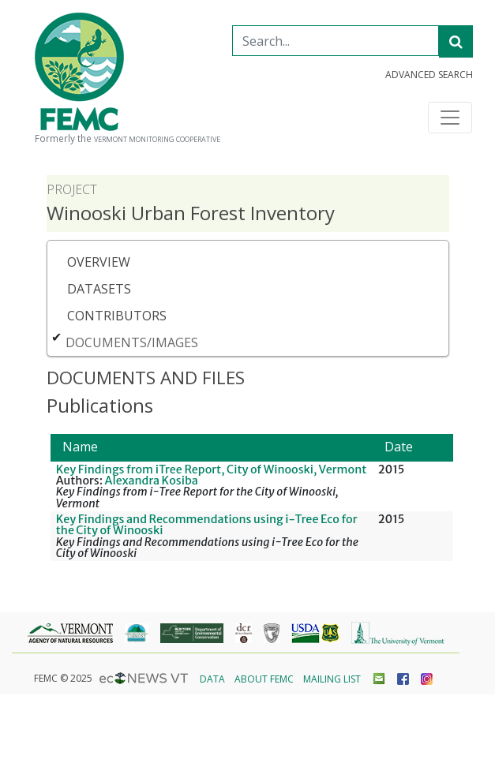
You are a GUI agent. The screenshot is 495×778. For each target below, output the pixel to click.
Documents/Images (132, 342)
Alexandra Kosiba (151, 480)
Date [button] (398, 446)
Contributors (117, 315)
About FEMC (264, 679)
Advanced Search (429, 75)
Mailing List (332, 679)
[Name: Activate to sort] (212, 448)
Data (212, 679)
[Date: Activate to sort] (413, 448)
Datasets (99, 288)
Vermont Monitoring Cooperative (157, 139)
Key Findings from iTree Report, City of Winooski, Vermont (211, 469)
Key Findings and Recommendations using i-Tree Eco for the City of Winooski (207, 524)
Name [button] (80, 446)
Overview (98, 262)
